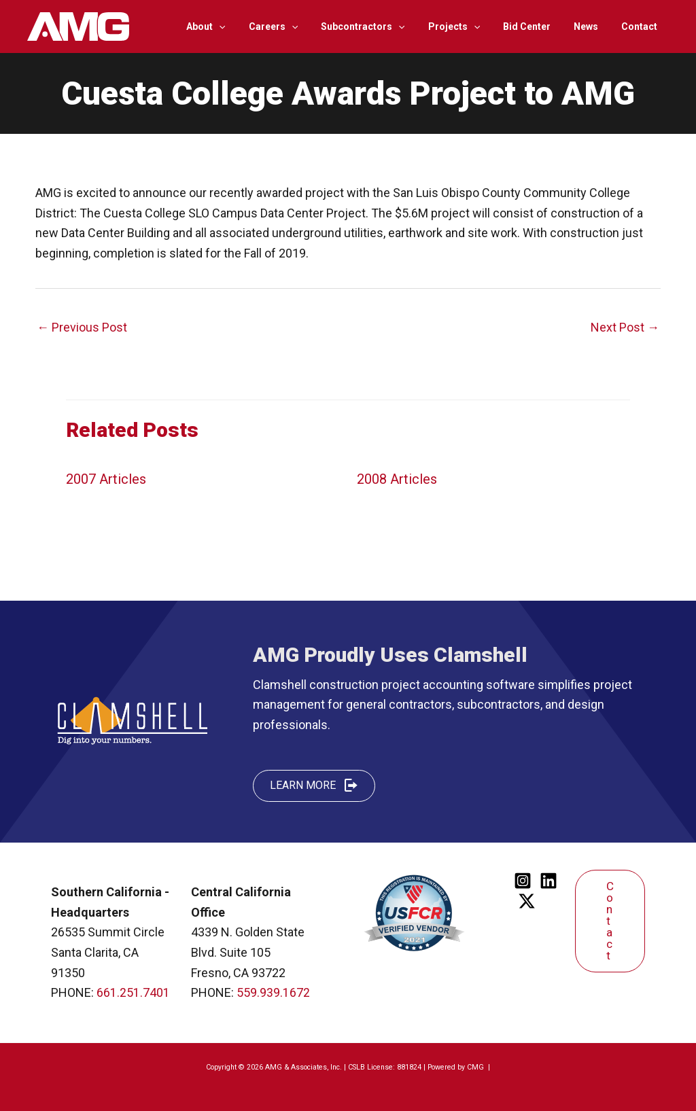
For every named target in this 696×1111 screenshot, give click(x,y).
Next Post (625, 327)
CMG (476, 1067)
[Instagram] (523, 880)
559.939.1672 (273, 992)
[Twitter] (527, 901)
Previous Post (82, 327)
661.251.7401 (133, 992)
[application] (245, 26)
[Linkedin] (548, 880)
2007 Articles (106, 479)
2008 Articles (397, 479)
